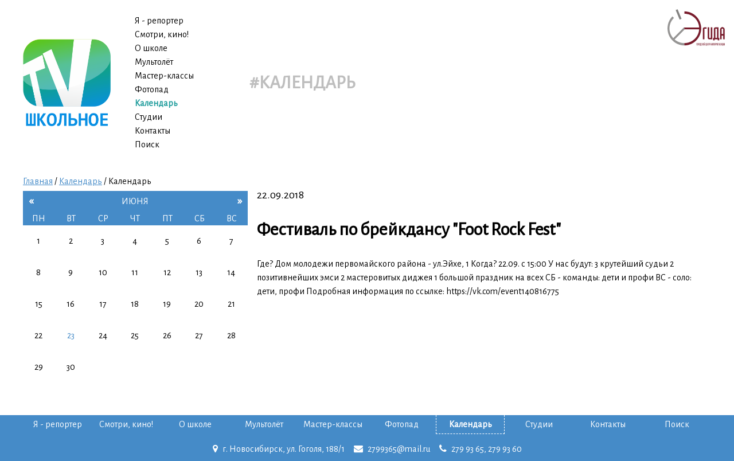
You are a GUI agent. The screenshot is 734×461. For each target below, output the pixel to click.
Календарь (156, 103)
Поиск (147, 144)
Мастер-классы (164, 75)
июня (135, 201)
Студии (148, 117)
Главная (38, 181)
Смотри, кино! (162, 34)
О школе (151, 48)
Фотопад (152, 89)
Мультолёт (154, 62)
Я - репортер (159, 20)
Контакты (152, 130)
